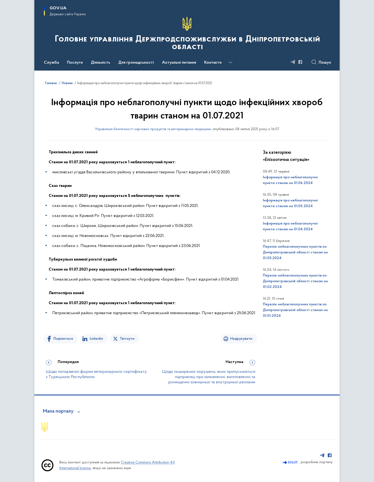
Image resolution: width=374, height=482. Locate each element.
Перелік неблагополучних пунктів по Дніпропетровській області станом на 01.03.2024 (295, 252)
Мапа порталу (58, 411)
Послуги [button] (75, 63)
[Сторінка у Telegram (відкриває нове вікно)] (293, 62)
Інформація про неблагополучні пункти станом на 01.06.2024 (290, 180)
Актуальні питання (179, 63)
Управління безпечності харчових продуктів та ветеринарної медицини (153, 129)
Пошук (325, 63)
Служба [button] (51, 63)
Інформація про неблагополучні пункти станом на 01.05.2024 (290, 203)
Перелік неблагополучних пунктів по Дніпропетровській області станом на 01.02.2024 (295, 281)
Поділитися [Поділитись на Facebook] (63, 339)
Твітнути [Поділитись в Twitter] (127, 339)
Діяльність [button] (100, 63)
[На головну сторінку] (187, 35)
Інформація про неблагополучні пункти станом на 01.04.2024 (290, 226)
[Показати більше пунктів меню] (230, 62)
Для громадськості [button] (136, 63)
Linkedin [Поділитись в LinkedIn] (96, 339)
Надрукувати (241, 339)
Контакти (213, 63)
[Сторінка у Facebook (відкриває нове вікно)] (300, 62)
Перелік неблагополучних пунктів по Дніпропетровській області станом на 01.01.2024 (295, 310)
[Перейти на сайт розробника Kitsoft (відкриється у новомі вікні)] (290, 462)
